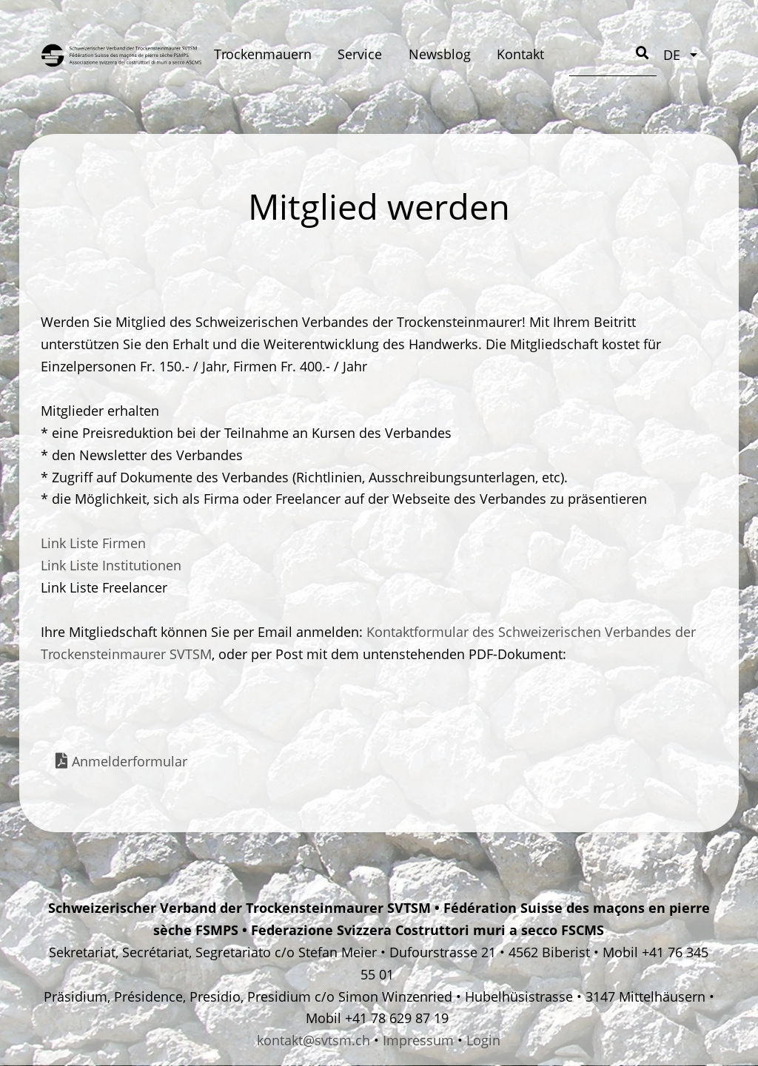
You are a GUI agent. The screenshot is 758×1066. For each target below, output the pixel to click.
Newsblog (440, 54)
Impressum (418, 1040)
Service (360, 54)
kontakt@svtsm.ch (313, 1040)
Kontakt (520, 54)
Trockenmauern (263, 54)
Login (483, 1040)
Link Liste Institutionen (111, 565)
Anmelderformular (129, 761)
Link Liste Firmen (93, 543)
